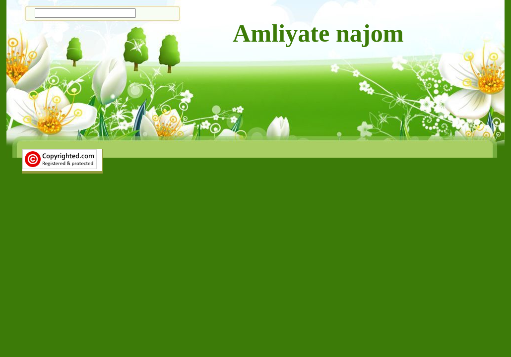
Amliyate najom (318, 33)
